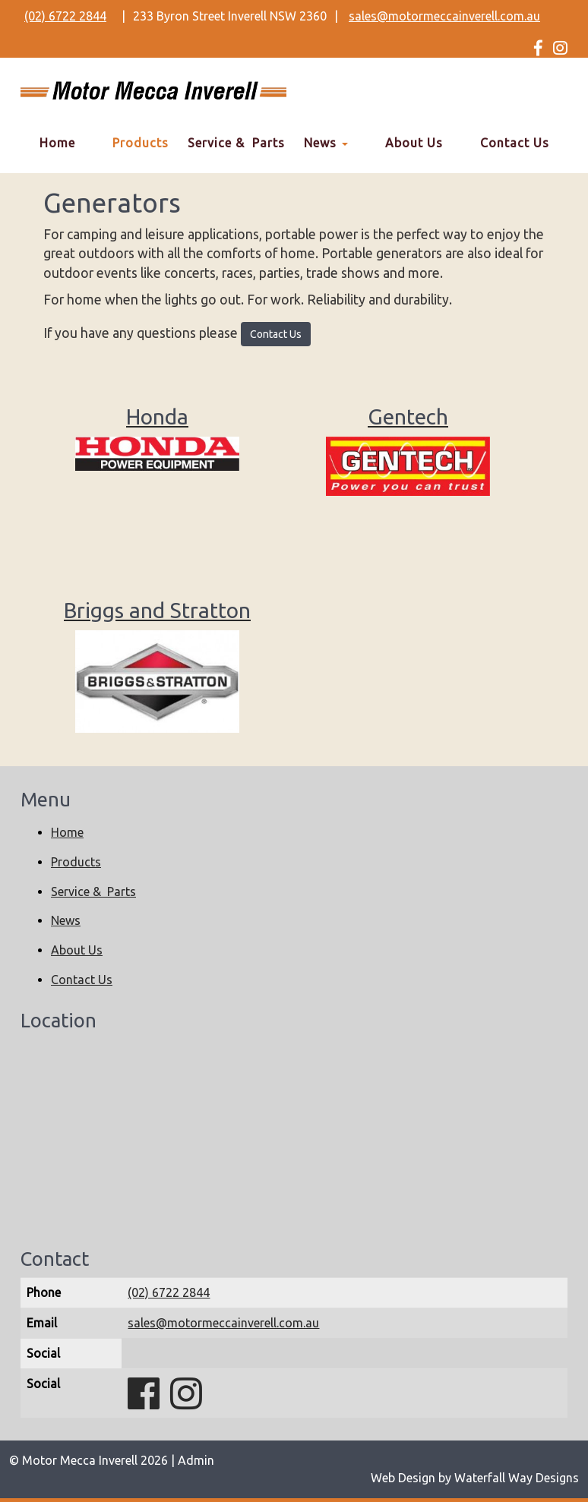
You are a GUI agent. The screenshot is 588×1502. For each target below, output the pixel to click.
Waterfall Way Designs (516, 1478)
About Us (414, 143)
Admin (196, 1460)
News (326, 143)
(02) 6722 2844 (65, 16)
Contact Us (514, 143)
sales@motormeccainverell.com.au (444, 16)
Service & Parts (236, 143)
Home (57, 143)
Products (140, 143)
